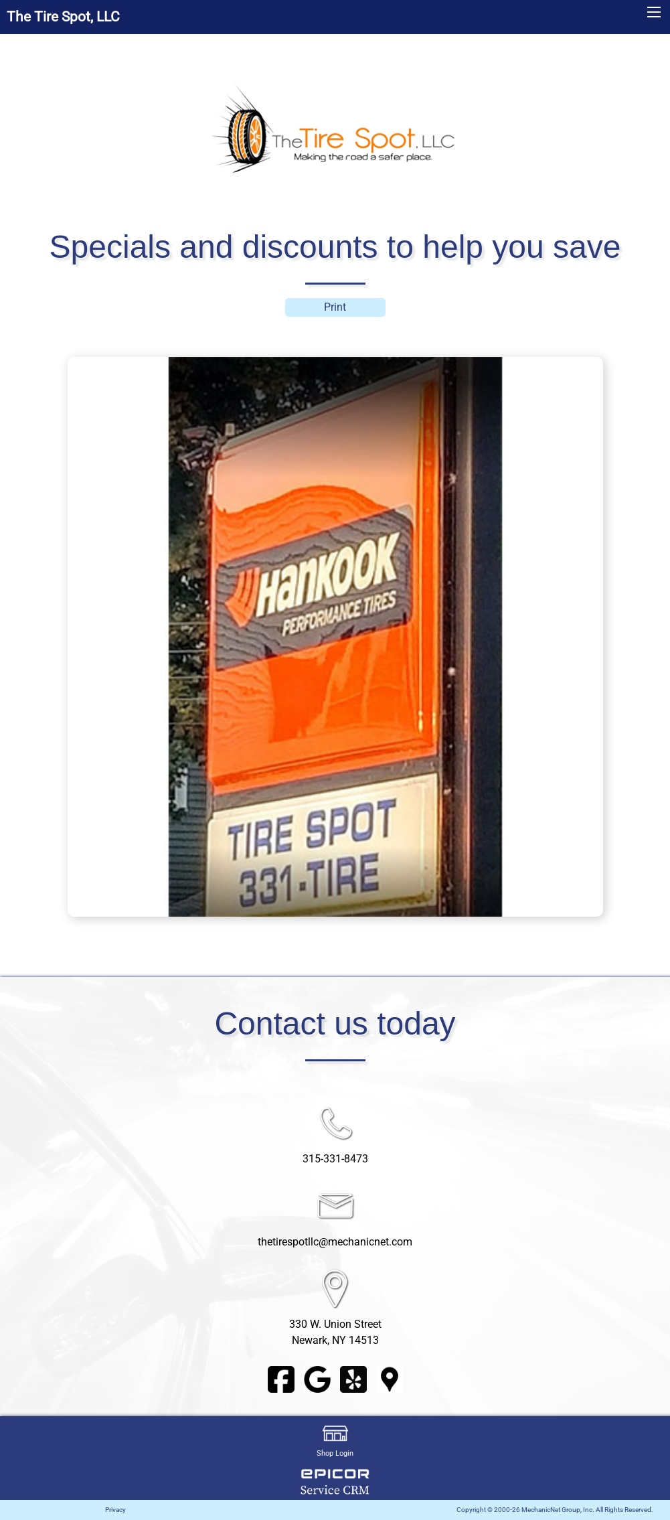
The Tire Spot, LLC (63, 17)
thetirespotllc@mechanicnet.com (335, 1241)
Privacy (115, 1509)
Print (335, 307)
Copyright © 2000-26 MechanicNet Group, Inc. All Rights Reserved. (554, 1509)
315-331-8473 (335, 1158)
